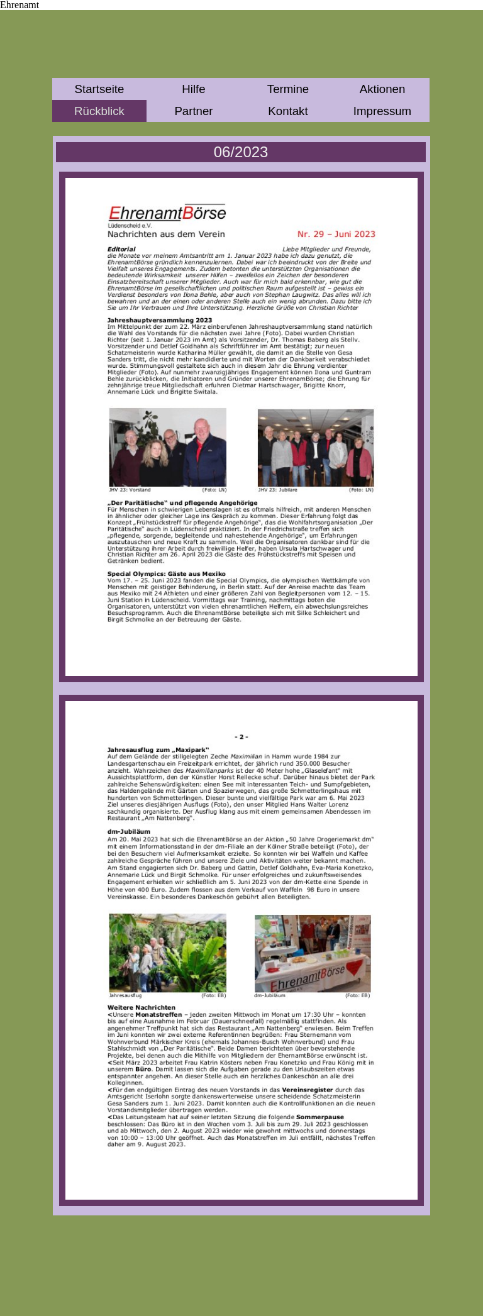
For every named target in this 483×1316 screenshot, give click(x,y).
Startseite (100, 89)
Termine (288, 89)
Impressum (382, 111)
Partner (193, 111)
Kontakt (288, 111)
